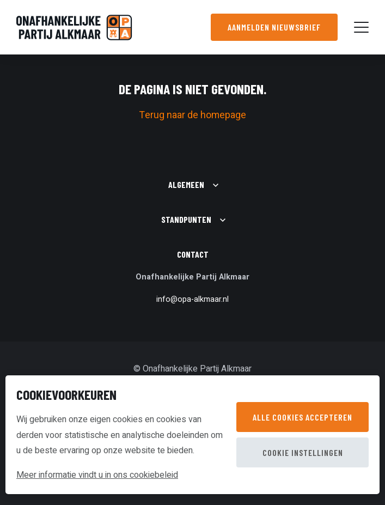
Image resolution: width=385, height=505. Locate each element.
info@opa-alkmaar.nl (192, 299)
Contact (193, 254)
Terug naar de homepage (192, 115)
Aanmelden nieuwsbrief (274, 27)
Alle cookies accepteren (302, 417)
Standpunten (186, 219)
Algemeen (186, 184)
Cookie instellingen (302, 452)
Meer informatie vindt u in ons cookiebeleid (97, 475)
